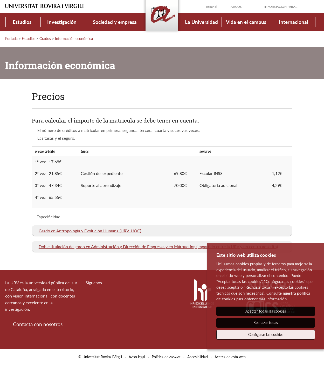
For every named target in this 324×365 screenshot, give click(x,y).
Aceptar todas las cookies (265, 311)
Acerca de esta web (230, 357)
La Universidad (201, 22)
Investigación (62, 22)
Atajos (236, 7)
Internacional (293, 22)
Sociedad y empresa (115, 22)
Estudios (22, 22)
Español (211, 7)
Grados (45, 38)
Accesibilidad (197, 357)
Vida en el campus (246, 22)
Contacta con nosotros (38, 324)
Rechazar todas (265, 322)
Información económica (74, 38)
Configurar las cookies (265, 334)
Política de (166, 357)
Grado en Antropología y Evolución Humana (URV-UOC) (90, 230)
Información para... (281, 7)
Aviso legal (137, 357)
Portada (11, 38)
